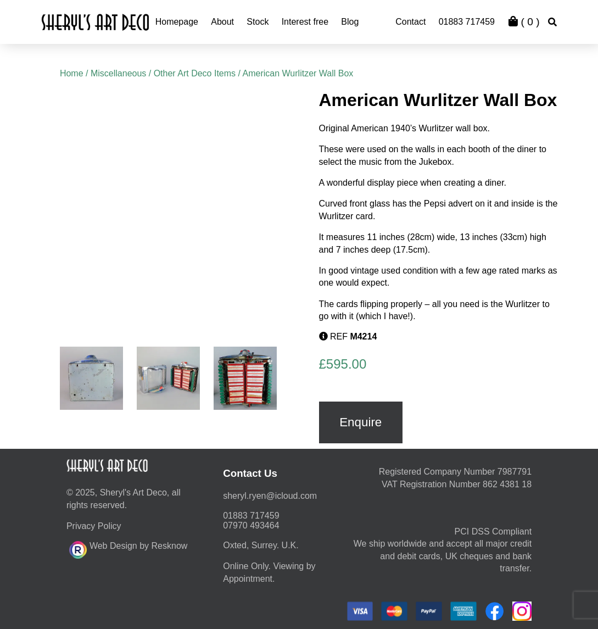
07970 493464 (251, 525)
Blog (350, 21)
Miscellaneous (118, 73)
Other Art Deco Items (195, 73)
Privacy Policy (93, 526)
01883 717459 (467, 21)
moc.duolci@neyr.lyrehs (270, 495)
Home (71, 73)
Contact (410, 21)
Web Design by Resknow (128, 548)
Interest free (305, 21)
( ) (523, 21)
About (222, 21)
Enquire (360, 422)
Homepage (176, 21)
